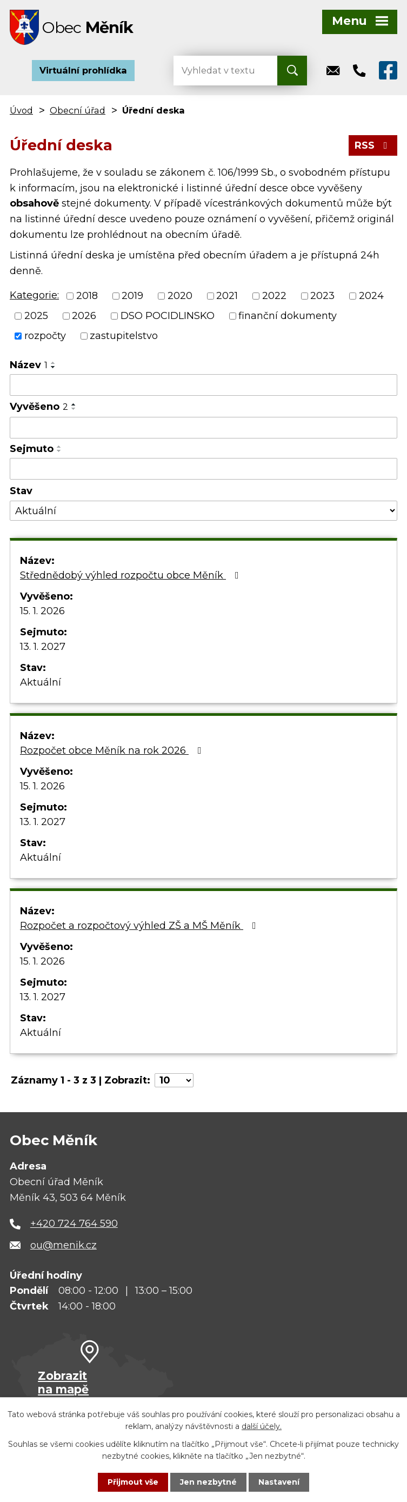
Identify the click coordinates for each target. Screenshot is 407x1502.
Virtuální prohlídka (83, 70)
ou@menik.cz (63, 1245)
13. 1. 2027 (42, 647)
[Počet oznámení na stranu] (174, 1080)
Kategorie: (34, 295)
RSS (373, 145)
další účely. (262, 1426)
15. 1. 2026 (42, 611)
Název (29, 365)
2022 (274, 296)
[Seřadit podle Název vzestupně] (53, 363)
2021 (227, 296)
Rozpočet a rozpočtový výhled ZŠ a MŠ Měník (140, 926)
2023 (322, 296)
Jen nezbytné (208, 1482)
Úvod (21, 110)
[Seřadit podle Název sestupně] (53, 367)
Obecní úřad (77, 110)
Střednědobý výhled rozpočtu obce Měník (131, 575)
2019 (132, 296)
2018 (87, 296)
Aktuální (40, 682)
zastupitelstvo (124, 336)
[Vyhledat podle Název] (203, 385)
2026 (84, 316)
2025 (36, 316)
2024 (371, 296)
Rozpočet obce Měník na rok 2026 (113, 750)
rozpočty (45, 336)
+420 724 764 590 (74, 1223)
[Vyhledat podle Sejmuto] (203, 469)
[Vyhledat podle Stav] (203, 511)
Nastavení (278, 1482)
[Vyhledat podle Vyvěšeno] (203, 427)
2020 (180, 296)
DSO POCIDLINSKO (168, 316)
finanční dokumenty (287, 316)
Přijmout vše (133, 1482)
